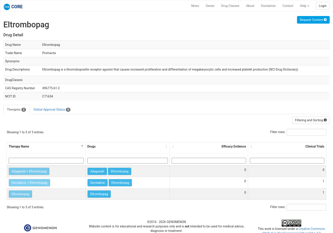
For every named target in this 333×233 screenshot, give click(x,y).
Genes (210, 6)
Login (323, 6)
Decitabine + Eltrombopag (29, 182)
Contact (287, 6)
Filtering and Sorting (311, 120)
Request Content (313, 20)
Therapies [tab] (16, 110)
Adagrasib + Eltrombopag (29, 171)
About (250, 6)
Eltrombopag (119, 171)
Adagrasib (97, 171)
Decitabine (97, 182)
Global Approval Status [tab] (52, 110)
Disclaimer (268, 6)
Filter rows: (278, 132)
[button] (82, 146)
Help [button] (304, 6)
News (195, 6)
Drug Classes (230, 6)
